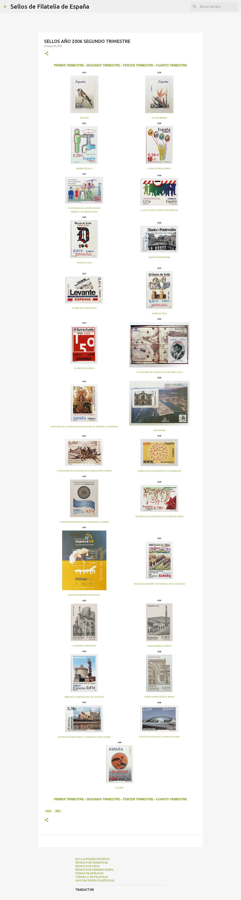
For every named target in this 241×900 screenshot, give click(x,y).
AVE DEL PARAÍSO (159, 118)
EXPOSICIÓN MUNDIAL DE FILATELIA (84, 595)
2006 (48, 811)
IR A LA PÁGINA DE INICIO (92, 859)
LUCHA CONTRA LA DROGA (159, 168)
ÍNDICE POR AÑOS (87, 866)
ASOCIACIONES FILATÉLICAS (94, 880)
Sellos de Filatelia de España (50, 6)
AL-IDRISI (119, 788)
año (57, 811)
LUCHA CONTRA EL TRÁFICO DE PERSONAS (159, 210)
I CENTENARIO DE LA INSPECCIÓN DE (84, 208)
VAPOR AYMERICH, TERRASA (159, 646)
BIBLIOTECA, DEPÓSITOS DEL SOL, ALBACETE (84, 697)
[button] (46, 53)
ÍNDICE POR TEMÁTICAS (91, 862)
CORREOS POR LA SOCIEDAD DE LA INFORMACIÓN (159, 471)
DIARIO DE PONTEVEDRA (159, 257)
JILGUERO (84, 118)
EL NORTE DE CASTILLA (84, 368)
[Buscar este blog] (218, 6)
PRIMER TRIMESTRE (69, 65)
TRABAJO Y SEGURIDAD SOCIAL (84, 212)
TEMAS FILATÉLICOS (89, 873)
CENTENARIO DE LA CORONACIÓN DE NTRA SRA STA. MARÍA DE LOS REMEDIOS (84, 427)
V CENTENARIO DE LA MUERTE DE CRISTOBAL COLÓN (159, 372)
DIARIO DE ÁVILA (159, 313)
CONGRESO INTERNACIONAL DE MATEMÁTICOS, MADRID (84, 522)
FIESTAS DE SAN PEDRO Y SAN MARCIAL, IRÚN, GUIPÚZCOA (159, 584)
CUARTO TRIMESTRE (171, 65)
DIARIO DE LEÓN (84, 263)
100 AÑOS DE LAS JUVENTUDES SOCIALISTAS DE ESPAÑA (159, 516)
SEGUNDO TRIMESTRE (103, 65)
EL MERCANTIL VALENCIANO (84, 308)
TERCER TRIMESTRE (138, 65)
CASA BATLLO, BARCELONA (84, 646)
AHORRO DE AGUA (84, 168)
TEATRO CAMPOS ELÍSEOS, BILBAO (159, 697)
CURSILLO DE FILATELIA (91, 877)
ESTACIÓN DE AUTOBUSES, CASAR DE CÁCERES (159, 737)
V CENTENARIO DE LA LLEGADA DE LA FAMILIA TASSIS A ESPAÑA (84, 471)
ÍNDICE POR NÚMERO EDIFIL (94, 869)
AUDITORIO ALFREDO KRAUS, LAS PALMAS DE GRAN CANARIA (84, 737)
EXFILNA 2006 (159, 430)
